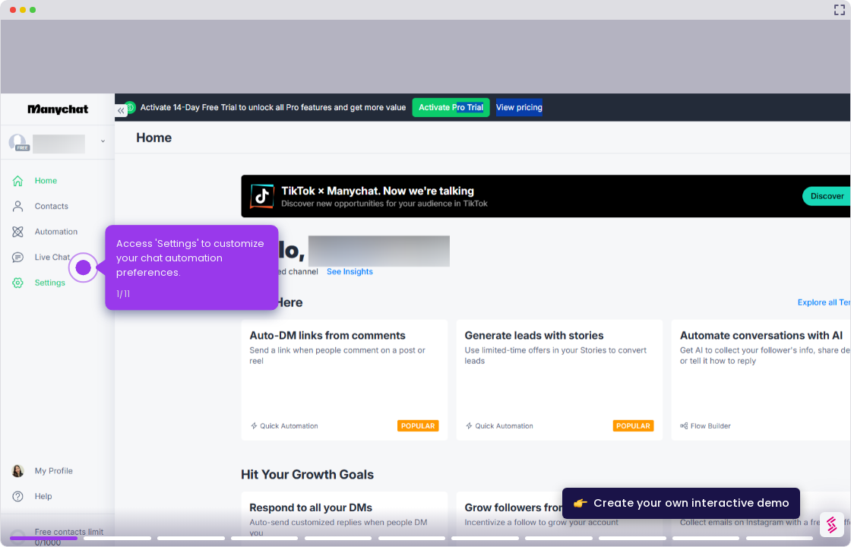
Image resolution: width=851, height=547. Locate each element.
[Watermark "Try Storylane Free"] (832, 524)
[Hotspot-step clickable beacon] (83, 267)
